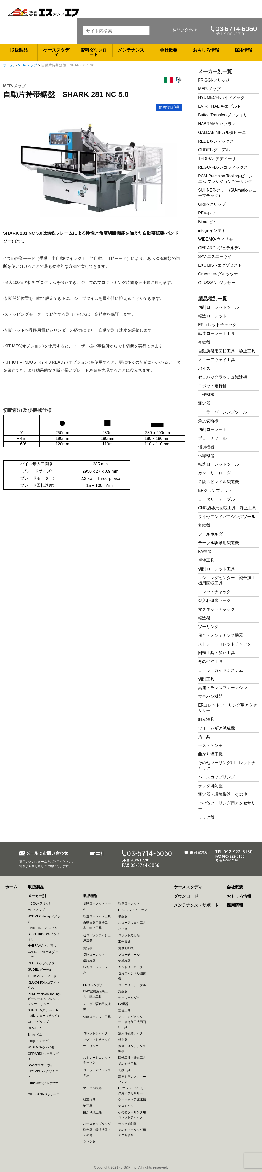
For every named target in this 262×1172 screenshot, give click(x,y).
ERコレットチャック (217, 325)
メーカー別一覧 (215, 71)
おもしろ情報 (206, 50)
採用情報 (243, 50)
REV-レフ (207, 213)
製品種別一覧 (212, 298)
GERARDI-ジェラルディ (220, 248)
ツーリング (208, 626)
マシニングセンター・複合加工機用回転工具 (132, 1022)
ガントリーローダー (216, 473)
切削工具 (206, 679)
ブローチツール (212, 438)
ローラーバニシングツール (222, 412)
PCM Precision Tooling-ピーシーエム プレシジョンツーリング (44, 999)
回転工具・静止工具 (216, 653)
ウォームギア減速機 (216, 728)
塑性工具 (206, 560)
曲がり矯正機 (210, 754)
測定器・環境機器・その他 (222, 794)
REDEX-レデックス (216, 141)
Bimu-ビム (207, 222)
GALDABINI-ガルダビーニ (222, 132)
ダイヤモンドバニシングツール (226, 516)
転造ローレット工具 (216, 333)
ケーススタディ (56, 52)
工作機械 (206, 394)
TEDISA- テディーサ (217, 158)
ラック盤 (206, 817)
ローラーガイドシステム (220, 670)
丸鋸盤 (204, 525)
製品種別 (90, 896)
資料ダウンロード (94, 52)
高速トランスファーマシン (222, 688)
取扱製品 (19, 50)
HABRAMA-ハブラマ (217, 124)
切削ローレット (212, 429)
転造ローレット (212, 316)
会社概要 (168, 50)
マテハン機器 (210, 696)
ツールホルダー (212, 534)
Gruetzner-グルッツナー (220, 274)
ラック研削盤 (210, 785)
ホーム (8, 65)
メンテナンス (131, 50)
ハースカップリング (216, 777)
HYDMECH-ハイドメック (221, 97)
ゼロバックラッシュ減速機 (222, 377)
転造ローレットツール (218, 464)
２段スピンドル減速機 (218, 482)
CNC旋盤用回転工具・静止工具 (227, 508)
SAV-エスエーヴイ (215, 256)
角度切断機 (169, 107)
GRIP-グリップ (212, 204)
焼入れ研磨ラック (214, 600)
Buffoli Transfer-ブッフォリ (222, 115)
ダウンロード (186, 896)
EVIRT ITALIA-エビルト (219, 106)
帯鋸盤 (204, 342)
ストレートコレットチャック (224, 644)
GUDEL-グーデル (214, 150)
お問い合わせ (184, 30)
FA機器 (204, 551)
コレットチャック (214, 592)
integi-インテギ (212, 230)
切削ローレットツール (218, 307)
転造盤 (204, 618)
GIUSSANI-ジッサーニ (218, 283)
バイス (204, 368)
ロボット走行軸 (212, 386)
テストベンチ (210, 745)
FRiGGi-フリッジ (214, 80)
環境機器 (206, 447)
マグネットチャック (216, 609)
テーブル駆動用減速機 (218, 543)
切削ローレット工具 (216, 569)
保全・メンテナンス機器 (220, 635)
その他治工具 (210, 661)
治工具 (204, 736)
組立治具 (206, 719)
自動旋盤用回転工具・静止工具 (226, 351)
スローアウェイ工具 (216, 359)
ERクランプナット (215, 490)
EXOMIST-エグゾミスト (220, 265)
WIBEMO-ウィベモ (215, 239)
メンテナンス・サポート (196, 905)
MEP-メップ (27, 65)
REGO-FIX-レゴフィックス (223, 167)
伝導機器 (206, 455)
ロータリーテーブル (216, 499)
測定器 (204, 403)
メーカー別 (37, 896)
